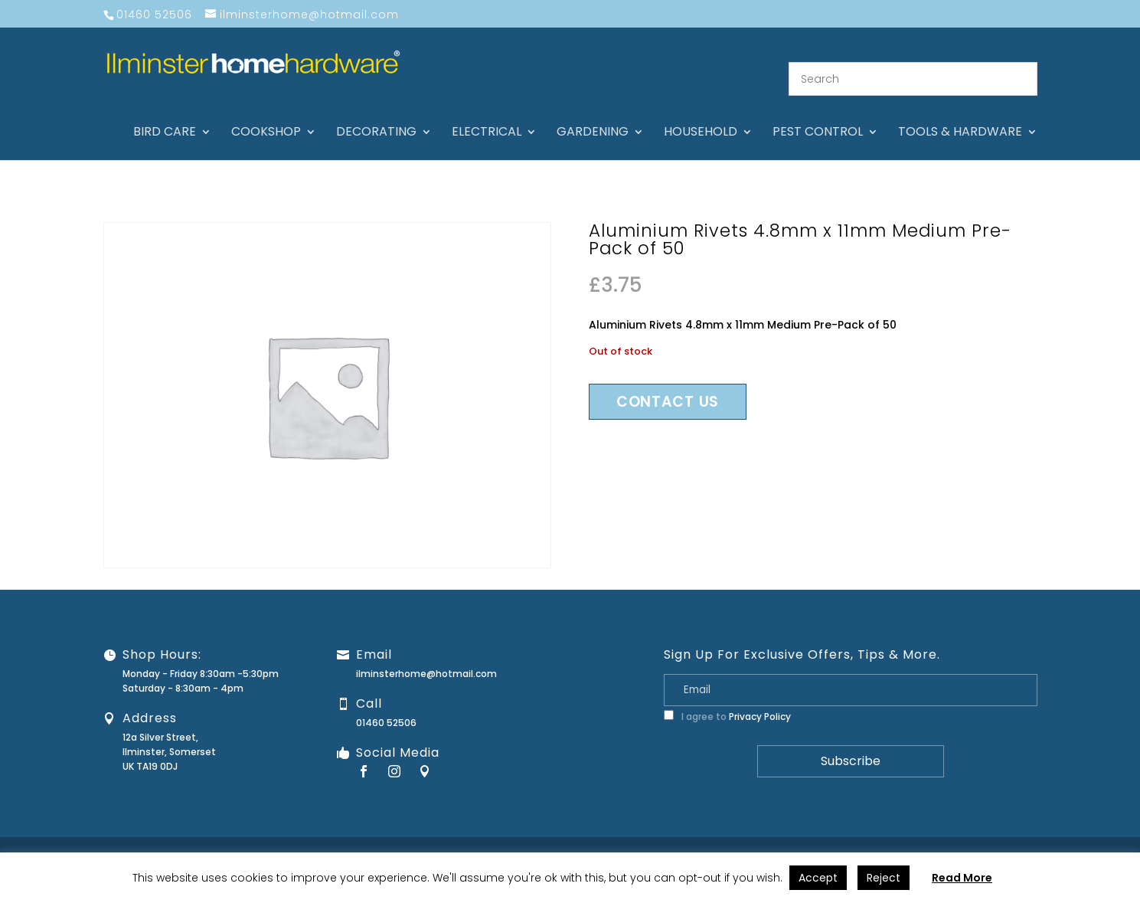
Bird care (164, 115)
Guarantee (841, 839)
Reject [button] (883, 877)
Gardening (593, 115)
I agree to (727, 698)
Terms (1044, 839)
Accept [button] (818, 877)
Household (700, 115)
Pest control (818, 115)
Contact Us (776, 839)
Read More (962, 877)
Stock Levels (1100, 839)
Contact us (667, 382)
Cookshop (266, 115)
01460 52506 (386, 704)
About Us (715, 839)
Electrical (486, 115)
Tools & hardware (960, 115)
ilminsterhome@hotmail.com (426, 655)
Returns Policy (911, 839)
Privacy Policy (760, 698)
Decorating (376, 115)
